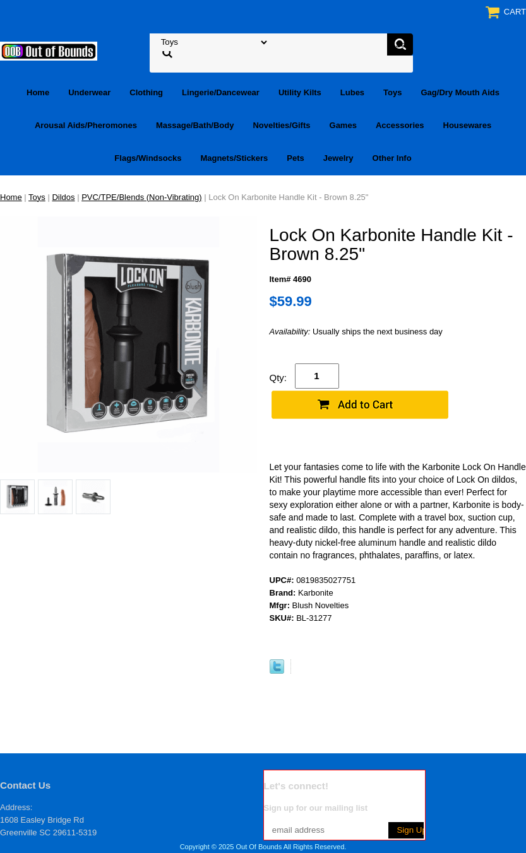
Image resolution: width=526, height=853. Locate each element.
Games (343, 125)
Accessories (400, 125)
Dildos (63, 197)
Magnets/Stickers (234, 158)
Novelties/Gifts (281, 125)
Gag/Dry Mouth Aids (460, 92)
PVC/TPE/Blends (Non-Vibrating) (141, 197)
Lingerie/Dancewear (221, 92)
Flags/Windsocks (147, 158)
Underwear (89, 92)
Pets (295, 158)
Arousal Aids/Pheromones (86, 125)
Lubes (352, 92)
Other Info (392, 158)
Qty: (278, 377)
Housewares (467, 125)
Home (38, 92)
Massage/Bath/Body (195, 125)
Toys (392, 92)
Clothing (146, 92)
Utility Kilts (299, 92)
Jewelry (338, 158)
